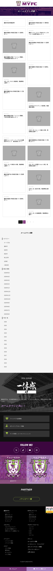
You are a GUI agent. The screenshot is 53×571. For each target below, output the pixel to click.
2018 (5, 351)
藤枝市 (6, 246)
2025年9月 (7, 302)
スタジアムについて (10, 527)
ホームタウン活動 (32, 541)
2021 (5, 340)
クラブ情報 (8, 548)
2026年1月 (7, 288)
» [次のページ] (33, 222)
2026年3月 (7, 280)
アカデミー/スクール (33, 524)
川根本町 (6, 265)
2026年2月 (7, 284)
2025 (5, 325)
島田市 (6, 254)
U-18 (30, 531)
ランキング (8, 521)
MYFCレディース (32, 510)
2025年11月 (7, 295)
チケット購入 (40, 569)
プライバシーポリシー (33, 549)
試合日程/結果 (8, 517)
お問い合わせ (31, 552)
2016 (5, 359)
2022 (5, 337)
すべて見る (7, 242)
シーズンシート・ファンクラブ (36, 544)
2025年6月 (7, 314)
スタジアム (7, 524)
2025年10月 (7, 299)
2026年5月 (7, 272)
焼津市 (6, 250)
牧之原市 (6, 257)
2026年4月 (7, 276)
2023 (5, 333)
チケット (30, 539)
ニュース (7, 512)
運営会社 (7, 550)
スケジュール (8, 519)
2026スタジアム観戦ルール (12, 531)
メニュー (14, 569)
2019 (5, 348)
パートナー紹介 (9, 541)
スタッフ (31, 529)
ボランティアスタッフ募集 (17, 426)
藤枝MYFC (6, 510)
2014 (5, 367)
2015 (5, 363)
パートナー (7, 539)
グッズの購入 (20, 433)
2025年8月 (7, 306)
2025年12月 (7, 291)
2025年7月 (7, 310)
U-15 (30, 533)
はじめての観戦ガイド (11, 529)
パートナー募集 (9, 543)
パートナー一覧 (26, 499)
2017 (5, 355)
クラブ (5, 546)
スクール (31, 535)
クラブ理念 (8, 554)
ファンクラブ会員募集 (16, 418)
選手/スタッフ (8, 515)
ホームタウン (8, 552)
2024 (5, 329)
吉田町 (6, 261)
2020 (5, 344)
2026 (5, 322)
